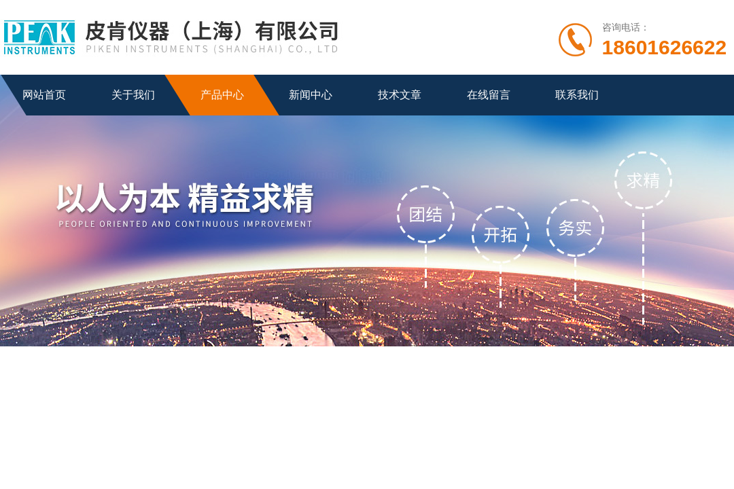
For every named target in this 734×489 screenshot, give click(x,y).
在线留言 (488, 95)
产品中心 (222, 95)
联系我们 (577, 95)
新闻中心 (310, 95)
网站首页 (44, 95)
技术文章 (399, 95)
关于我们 (133, 95)
